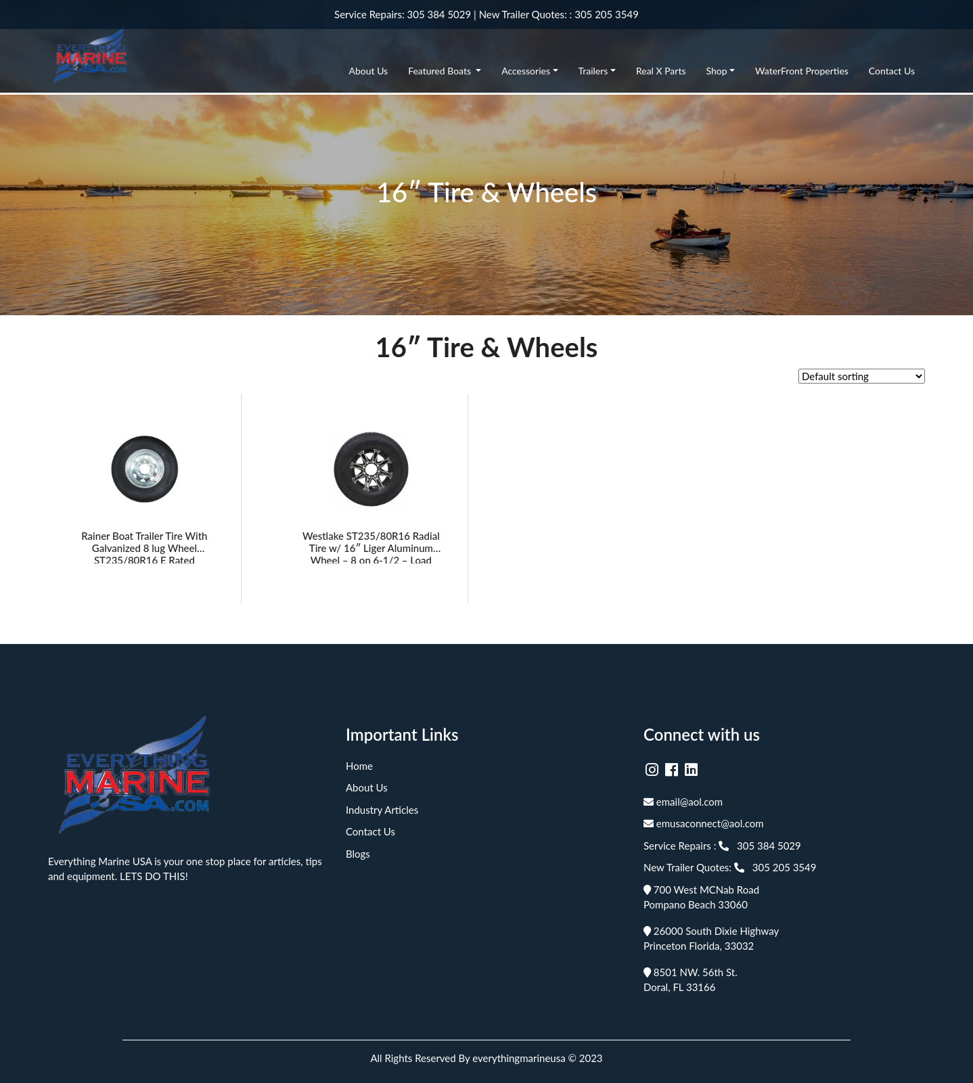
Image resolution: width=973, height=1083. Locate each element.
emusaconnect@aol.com (703, 823)
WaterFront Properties (801, 70)
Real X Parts (661, 70)
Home (359, 766)
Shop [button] (716, 70)
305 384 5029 (439, 14)
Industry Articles (382, 810)
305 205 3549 (606, 14)
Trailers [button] (593, 70)
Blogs (358, 854)
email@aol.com (683, 802)
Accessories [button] (525, 70)
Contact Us (892, 70)
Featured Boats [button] (440, 70)
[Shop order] (861, 376)
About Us (368, 70)
